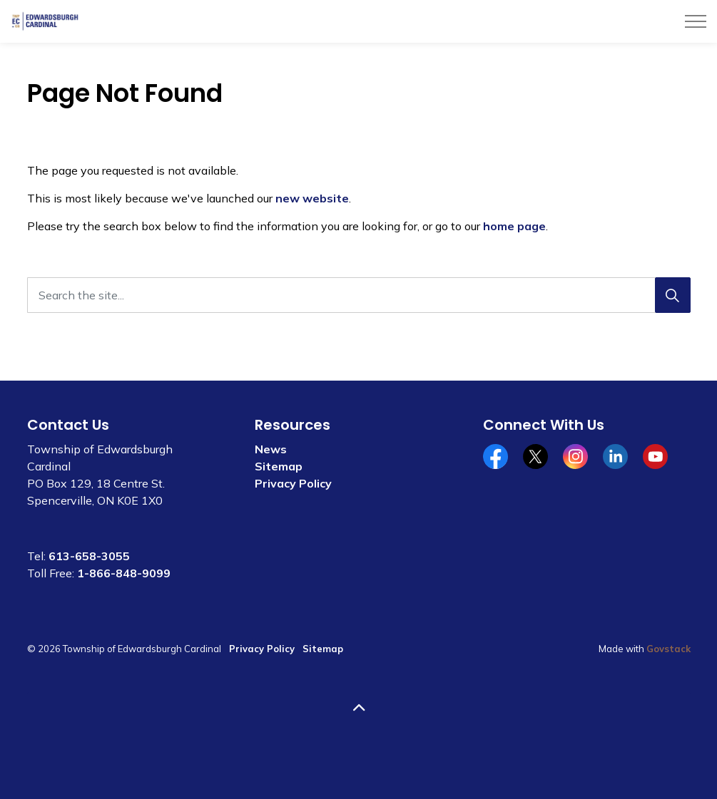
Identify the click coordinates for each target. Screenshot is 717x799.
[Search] (673, 295)
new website (312, 198)
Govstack (668, 648)
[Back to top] (359, 708)
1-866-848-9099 (124, 573)
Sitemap (278, 466)
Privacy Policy (293, 483)
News (271, 449)
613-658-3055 (89, 556)
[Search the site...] (359, 295)
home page (514, 226)
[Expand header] (695, 21)
